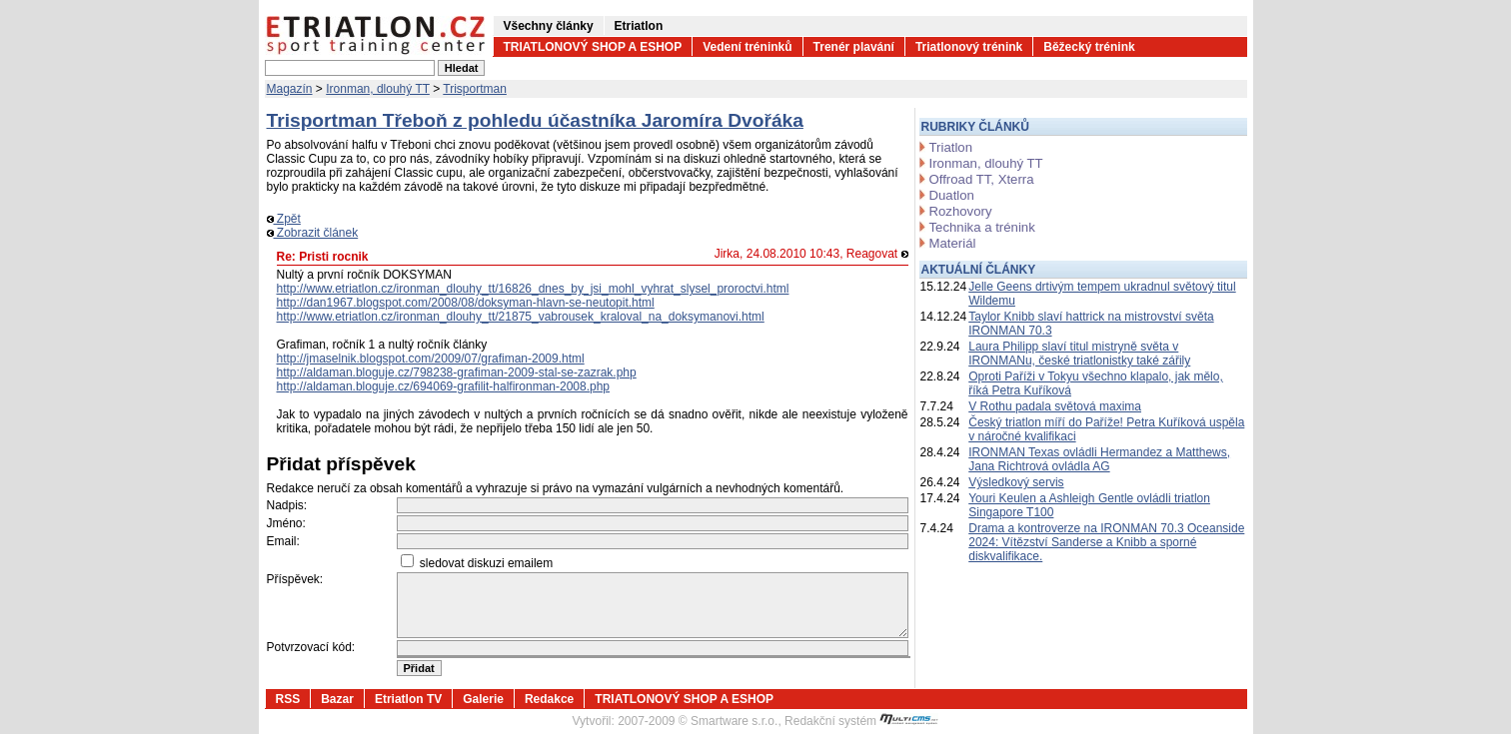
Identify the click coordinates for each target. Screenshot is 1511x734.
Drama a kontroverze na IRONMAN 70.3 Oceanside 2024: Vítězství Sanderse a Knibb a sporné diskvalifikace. (1106, 542)
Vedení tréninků (747, 47)
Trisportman (475, 89)
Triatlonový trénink (968, 47)
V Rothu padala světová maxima (1054, 406)
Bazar (337, 699)
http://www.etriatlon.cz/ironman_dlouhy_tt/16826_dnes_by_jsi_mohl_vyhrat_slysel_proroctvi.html (533, 289)
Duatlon (951, 195)
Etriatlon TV (408, 699)
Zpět (284, 219)
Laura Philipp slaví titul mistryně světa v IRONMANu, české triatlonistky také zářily (1079, 353)
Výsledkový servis (1015, 482)
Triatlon (950, 147)
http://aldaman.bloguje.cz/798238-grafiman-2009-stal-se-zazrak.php (457, 372)
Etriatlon (639, 26)
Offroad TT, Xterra (981, 179)
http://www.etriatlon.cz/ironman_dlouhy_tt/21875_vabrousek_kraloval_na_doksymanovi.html (520, 317)
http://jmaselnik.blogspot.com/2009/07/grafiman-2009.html (431, 359)
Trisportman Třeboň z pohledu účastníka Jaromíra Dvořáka (535, 120)
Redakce (549, 699)
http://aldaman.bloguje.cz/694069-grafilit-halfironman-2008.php (444, 386)
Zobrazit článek (313, 233)
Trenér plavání (853, 47)
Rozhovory (960, 211)
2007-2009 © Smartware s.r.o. (697, 721)
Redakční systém (861, 721)
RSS (288, 699)
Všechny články (549, 26)
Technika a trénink (982, 227)
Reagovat (877, 254)
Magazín (290, 89)
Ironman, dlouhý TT (378, 89)
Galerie (483, 699)
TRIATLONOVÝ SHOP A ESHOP (593, 47)
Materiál (952, 243)
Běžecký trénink (1088, 47)
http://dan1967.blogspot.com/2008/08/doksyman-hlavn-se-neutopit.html (466, 303)
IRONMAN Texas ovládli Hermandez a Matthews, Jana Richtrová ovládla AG (1099, 459)
